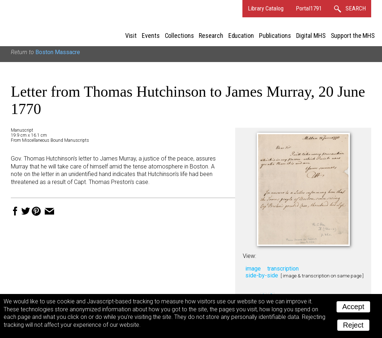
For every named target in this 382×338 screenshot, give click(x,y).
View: (249, 256)
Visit (131, 35)
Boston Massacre (57, 52)
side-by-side (261, 275)
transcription (283, 268)
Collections (179, 35)
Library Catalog (266, 8)
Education (241, 35)
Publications (275, 35)
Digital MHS (311, 35)
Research (211, 35)
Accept (353, 307)
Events (150, 35)
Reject (353, 325)
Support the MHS (353, 35)
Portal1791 (309, 8)
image (253, 268)
